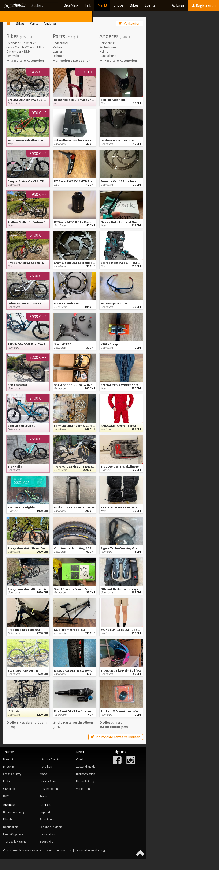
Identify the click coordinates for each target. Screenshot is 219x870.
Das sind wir (47, 834)
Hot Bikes (46, 766)
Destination (10, 827)
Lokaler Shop (48, 781)
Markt (102, 5)
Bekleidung (106, 43)
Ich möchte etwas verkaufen (115, 737)
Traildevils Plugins (14, 841)
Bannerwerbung (13, 812)
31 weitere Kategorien (71, 60)
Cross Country (12, 774)
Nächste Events (50, 759)
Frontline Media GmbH (27, 850)
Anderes (50, 23)
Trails (43, 796)
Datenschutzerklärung (90, 850)
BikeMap (71, 5)
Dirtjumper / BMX (18, 51)
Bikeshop (9, 819)
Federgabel (60, 43)
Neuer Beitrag (85, 781)
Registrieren (204, 5)
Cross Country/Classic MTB (25, 47)
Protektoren (107, 47)
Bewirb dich (47, 841)
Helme (103, 51)
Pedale (57, 47)
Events (150, 5)
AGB (49, 850)
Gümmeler (10, 789)
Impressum (64, 850)
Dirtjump (8, 766)
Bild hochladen (85, 774)
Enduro (7, 781)
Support (45, 812)
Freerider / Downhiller (21, 43)
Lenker (57, 51)
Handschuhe (107, 56)
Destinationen (49, 789)
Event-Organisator (15, 834)
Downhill (8, 759)
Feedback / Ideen (51, 827)
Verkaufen (129, 23)
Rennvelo (12, 56)
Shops (118, 5)
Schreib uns (47, 819)
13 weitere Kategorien (25, 60)
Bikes (134, 5)
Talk (87, 5)
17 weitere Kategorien (118, 60)
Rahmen (58, 56)
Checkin (81, 759)
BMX (6, 796)
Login (178, 5)
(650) (113, 724)
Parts (34, 23)
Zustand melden (86, 766)
